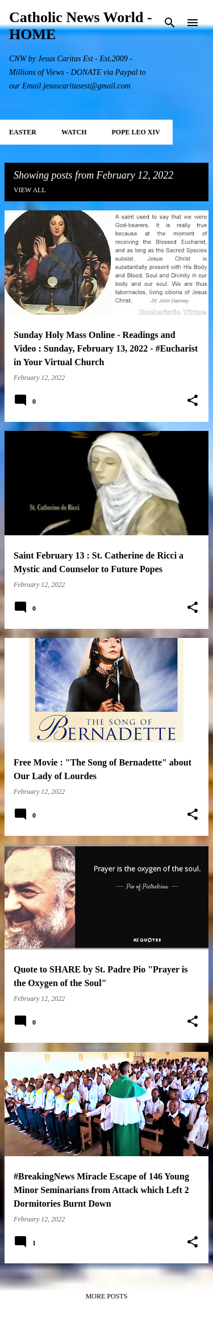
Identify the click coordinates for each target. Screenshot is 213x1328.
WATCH (73, 132)
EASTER (22, 132)
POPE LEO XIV (135, 132)
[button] (192, 401)
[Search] (170, 22)
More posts (107, 1296)
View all (30, 190)
